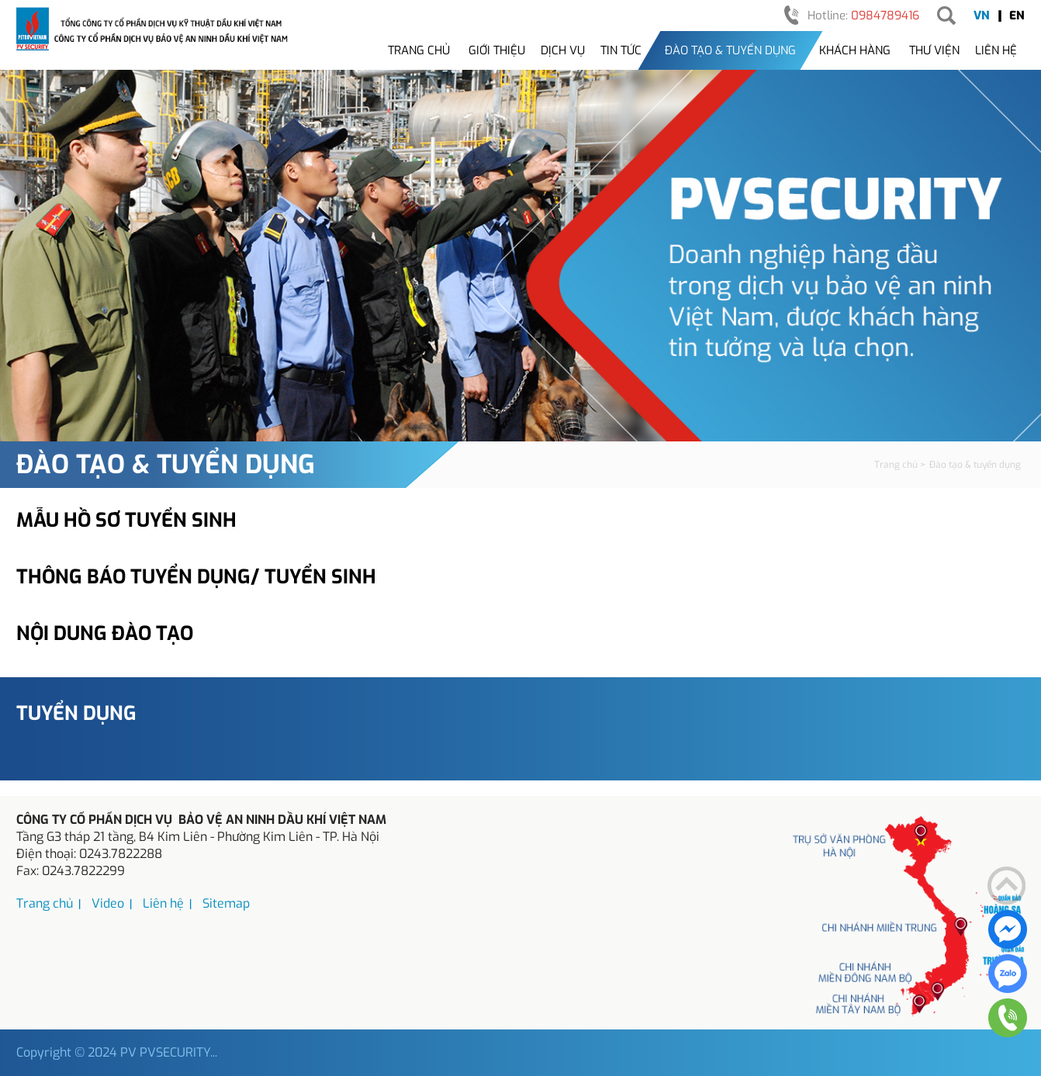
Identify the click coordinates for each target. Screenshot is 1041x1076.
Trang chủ (419, 50)
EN (1017, 15)
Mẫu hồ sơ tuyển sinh (126, 520)
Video (108, 903)
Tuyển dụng (76, 713)
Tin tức (621, 50)
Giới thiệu (497, 50)
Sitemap (226, 903)
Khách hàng (855, 50)
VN (982, 15)
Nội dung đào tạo (104, 633)
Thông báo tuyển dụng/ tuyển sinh (196, 577)
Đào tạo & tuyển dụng (730, 50)
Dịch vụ (563, 50)
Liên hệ (996, 50)
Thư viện (934, 50)
